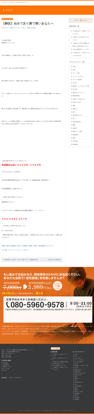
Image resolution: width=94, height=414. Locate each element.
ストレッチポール (78, 76)
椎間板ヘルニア (7, 366)
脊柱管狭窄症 (77, 121)
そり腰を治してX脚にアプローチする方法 (81, 54)
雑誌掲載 (75, 134)
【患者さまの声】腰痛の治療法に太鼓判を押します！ (81, 45)
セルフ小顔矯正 (77, 79)
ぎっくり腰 (76, 73)
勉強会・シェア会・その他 (81, 86)
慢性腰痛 (5, 363)
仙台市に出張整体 (54, 259)
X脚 (74, 70)
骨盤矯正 (75, 144)
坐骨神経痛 (6, 364)
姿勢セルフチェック (16, 27)
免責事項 (4, 377)
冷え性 (75, 83)
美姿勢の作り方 (77, 115)
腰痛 (28, 27)
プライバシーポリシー (15, 377)
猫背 (74, 105)
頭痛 (74, 138)
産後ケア (75, 108)
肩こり (25, 27)
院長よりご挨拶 (77, 131)
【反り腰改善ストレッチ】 (81, 49)
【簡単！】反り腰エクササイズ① (81, 38)
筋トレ (75, 112)
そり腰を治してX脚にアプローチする (81, 32)
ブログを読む (55, 348)
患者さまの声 (77, 102)
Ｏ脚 (74, 66)
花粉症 (75, 128)
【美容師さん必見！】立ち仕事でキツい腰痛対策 (21, 259)
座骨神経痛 (76, 95)
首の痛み (33, 27)
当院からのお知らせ (79, 99)
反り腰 (75, 89)
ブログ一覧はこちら (80, 20)
